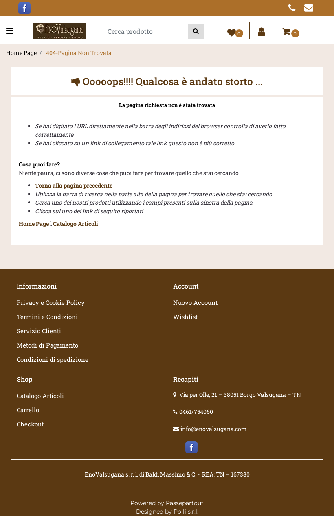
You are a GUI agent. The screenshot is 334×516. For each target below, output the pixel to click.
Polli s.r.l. (186, 511)
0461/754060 (196, 411)
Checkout (30, 424)
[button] (196, 31)
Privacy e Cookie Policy (51, 302)
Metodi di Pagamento (47, 345)
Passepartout (185, 503)
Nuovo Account (195, 302)
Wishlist (185, 317)
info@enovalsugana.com (213, 429)
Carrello (28, 410)
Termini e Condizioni (47, 317)
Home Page (21, 53)
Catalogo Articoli (75, 223)
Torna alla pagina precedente (73, 185)
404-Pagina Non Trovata (79, 53)
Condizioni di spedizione (52, 359)
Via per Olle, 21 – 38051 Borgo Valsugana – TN (240, 394)
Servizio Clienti (39, 331)
